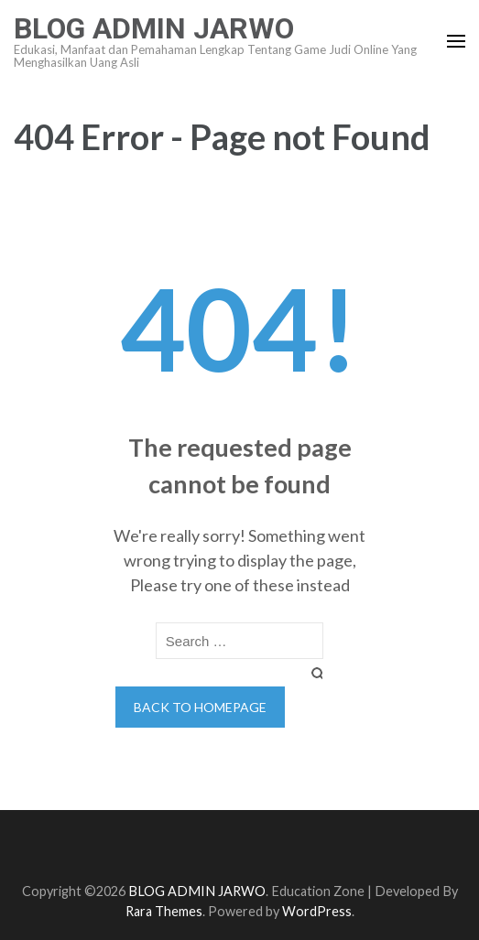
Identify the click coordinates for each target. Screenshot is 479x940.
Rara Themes (163, 911)
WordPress (317, 911)
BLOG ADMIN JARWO (154, 28)
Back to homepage (200, 707)
